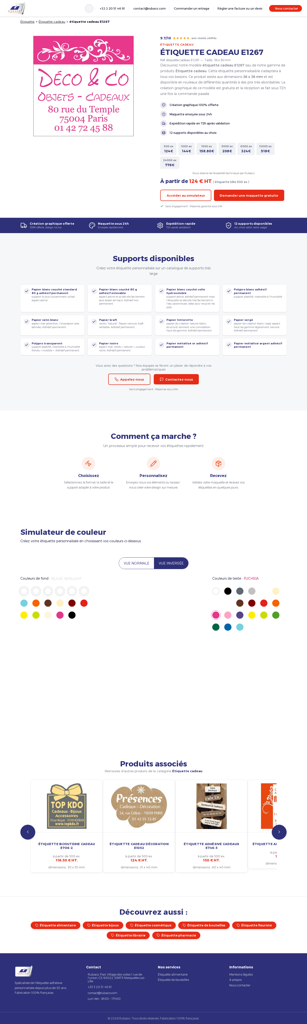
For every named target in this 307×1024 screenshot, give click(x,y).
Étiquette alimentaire (55, 925)
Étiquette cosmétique (150, 925)
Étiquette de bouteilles (204, 925)
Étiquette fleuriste (254, 925)
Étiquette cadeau (52, 21)
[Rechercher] (89, 8)
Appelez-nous (129, 379)
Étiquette (27, 21)
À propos (235, 979)
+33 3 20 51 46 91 (112, 8)
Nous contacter (286, 8)
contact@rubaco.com (149, 8)
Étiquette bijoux (103, 925)
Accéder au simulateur (186, 195)
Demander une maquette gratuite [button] (249, 195)
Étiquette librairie (128, 935)
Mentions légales (241, 974)
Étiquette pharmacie (176, 935)
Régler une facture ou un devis (240, 8)
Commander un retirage (191, 8)
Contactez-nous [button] (176, 379)
